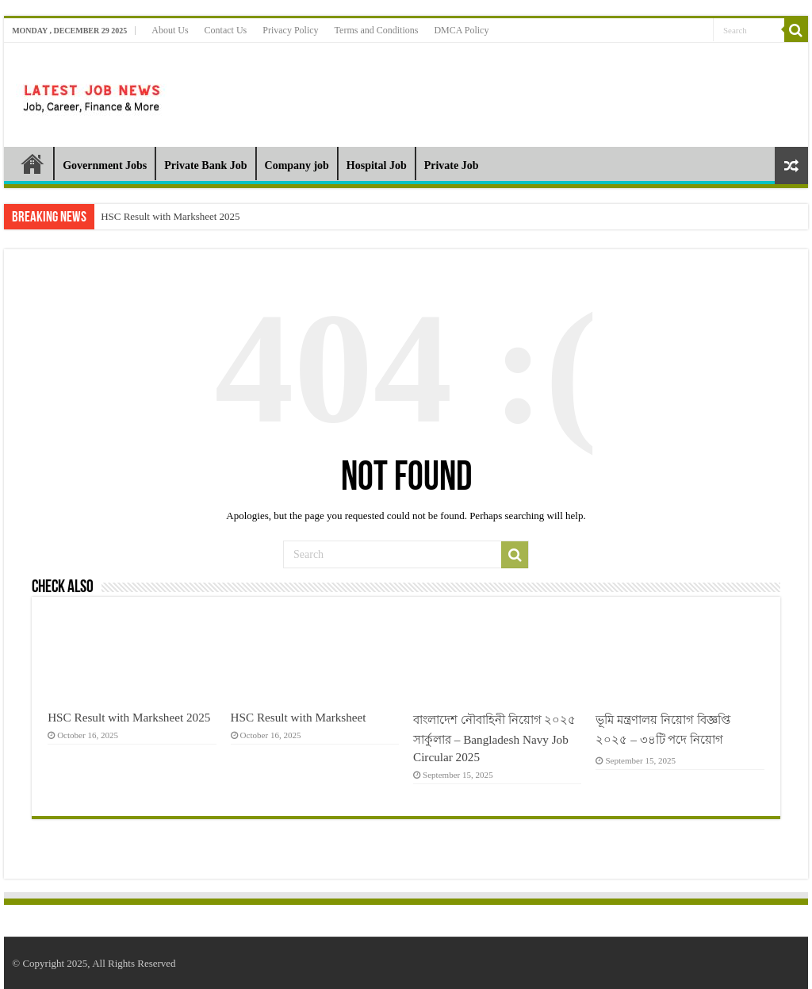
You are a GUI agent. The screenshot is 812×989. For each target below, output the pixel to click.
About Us (169, 30)
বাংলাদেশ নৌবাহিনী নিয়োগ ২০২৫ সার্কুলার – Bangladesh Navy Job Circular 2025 (494, 738)
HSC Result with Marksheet (298, 717)
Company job (297, 165)
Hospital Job (377, 165)
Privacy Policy (290, 30)
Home (32, 163)
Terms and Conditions (377, 30)
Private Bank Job (205, 165)
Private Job (451, 165)
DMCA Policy (461, 30)
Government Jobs (105, 165)
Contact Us (226, 30)
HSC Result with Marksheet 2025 (170, 216)
